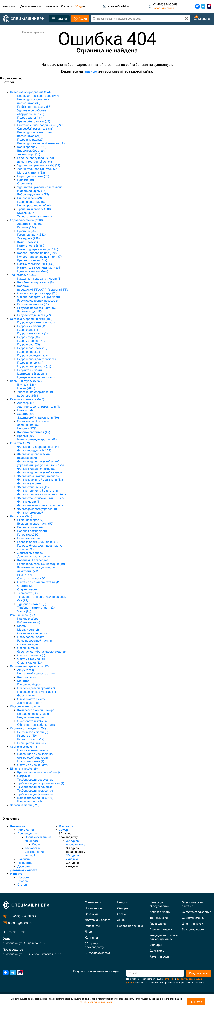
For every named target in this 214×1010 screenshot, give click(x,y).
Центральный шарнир (32, 373)
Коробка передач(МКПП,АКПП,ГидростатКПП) (42, 287)
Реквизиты (24, 862)
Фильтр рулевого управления (37, 509)
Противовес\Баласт (30, 637)
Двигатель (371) (21, 516)
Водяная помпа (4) (30, 527)
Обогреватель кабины (32, 721)
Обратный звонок (163, 8)
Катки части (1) (27, 242)
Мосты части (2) (28, 629)
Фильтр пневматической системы (40, 505)
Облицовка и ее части (32, 633)
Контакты (66, 826)
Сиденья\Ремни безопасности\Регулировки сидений (41, 649)
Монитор (23, 681)
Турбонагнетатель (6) (31, 604)
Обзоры (22, 881)
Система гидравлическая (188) (31, 319)
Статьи (22, 884)
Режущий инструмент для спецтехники (164, 937)
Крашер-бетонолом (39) (33, 121)
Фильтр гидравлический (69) (36, 468)
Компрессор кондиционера (35, 710)
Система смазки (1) (23, 746)
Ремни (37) (24, 574)
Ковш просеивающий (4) (34, 205)
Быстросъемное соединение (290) (40, 125)
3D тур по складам (72, 857)
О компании (25, 830)
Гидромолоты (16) (29, 117)
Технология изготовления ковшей (34, 851)
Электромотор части (31, 699)
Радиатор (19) (27, 735)
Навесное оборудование (159, 904)
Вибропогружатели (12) (33, 194)
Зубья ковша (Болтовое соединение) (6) (33, 423)
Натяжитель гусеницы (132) (35, 264)
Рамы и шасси (159, 956)
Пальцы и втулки (161, 929)
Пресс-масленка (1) (30, 761)
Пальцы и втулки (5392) (26, 381)
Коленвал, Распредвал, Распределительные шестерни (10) (41, 562)
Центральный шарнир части (36, 377)
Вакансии (23, 859)
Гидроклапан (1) (28, 329)
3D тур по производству (75, 842)
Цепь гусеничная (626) (32, 271)
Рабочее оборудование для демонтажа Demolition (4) (36, 159)
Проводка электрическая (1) (36, 692)
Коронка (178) (26, 428)
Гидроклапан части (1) (32, 333)
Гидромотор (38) (28, 337)
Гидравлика (158, 923)
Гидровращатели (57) (31, 201)
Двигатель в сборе (30, 553)
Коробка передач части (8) (35, 282)
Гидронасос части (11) (32, 348)
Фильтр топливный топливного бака (42, 494)
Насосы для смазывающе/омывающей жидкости (35, 755)
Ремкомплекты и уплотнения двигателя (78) (37, 569)
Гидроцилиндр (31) (30, 362)
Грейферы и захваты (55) (34, 106)
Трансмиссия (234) (23, 275)
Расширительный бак (31, 743)
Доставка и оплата (23, 870)
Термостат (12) (27, 593)
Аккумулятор (26, 670)
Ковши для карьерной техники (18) (41, 143)
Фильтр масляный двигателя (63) (40, 479)
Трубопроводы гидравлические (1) (40, 783)
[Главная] (25, 19)
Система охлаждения (196, 912)
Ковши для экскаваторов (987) (38, 95)
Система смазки (193, 917)
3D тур (63, 830)
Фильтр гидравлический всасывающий (33, 455)
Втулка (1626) (26, 384)
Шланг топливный (29, 801)
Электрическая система (192, 904)
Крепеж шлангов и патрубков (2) (39, 772)
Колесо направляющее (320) (37, 253)
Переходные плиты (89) (33, 176)
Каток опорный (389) (31, 245)
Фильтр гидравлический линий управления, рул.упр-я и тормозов (40, 463)
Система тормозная (31, 659)
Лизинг (37, 844)
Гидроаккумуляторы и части (36, 322)
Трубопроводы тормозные (35, 790)
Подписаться (198, 973)
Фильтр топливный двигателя (37, 490)
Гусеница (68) (26, 231)
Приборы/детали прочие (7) (36, 688)
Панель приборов (29, 684)
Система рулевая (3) (31, 655)
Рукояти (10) (25, 180)
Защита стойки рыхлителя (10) (38, 417)
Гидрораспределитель (32, 355)
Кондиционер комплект (33, 713)
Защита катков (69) (30, 223)
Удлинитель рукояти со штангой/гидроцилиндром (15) (39, 189)
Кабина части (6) (28, 622)
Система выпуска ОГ (31, 578)
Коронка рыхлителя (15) (33, 432)
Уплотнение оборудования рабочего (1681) (35, 393)
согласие (168, 978)
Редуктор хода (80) (29, 311)
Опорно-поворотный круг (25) (37, 293)
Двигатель (157, 950)
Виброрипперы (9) (29, 198)
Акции (121, 920)
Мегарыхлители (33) (31, 172)
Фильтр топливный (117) (33, 487)
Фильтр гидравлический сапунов (39, 472)
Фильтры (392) (20, 443)
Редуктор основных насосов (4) (38, 300)
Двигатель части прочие (34, 556)
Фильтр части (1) (28, 501)
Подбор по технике (130, 926)
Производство (27, 833)
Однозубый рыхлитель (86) (35, 128)
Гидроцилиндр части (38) (34, 366)
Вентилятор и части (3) (32, 732)
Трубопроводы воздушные (35, 779)
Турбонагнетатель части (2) (36, 607)
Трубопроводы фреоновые (35, 794)
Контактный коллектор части (37, 673)
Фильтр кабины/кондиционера (38, 476)
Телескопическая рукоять (34, 216)
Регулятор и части (29, 370)
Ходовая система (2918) (26, 220)
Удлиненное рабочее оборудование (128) (31, 112)
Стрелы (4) (24, 183)
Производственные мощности (38, 839)
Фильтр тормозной (30, 512)
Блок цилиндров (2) (30, 520)
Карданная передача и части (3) (39, 278)
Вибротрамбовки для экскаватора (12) (31, 152)
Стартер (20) (25, 585)
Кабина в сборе (27, 618)
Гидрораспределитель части (36, 359)
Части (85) (24, 611)
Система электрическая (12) (29, 666)
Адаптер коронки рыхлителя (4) (38, 406)
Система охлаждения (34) (28, 728)
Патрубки (23, 776)
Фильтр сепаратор (29, 483)
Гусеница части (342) (31, 234)
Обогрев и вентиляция (25, 706)
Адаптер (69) (25, 403)
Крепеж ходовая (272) (32, 260)
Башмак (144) (26, 227)
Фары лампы (26, 695)
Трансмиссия (159, 917)
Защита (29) (25, 414)
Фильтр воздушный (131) (34, 450)
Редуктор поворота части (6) (36, 308)
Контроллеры (26, 677)
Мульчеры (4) (26, 212)
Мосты (21, 626)
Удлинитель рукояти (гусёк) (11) (38, 165)
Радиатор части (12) (30, 739)
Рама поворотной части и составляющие (34, 642)
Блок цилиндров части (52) (35, 523)
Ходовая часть (160, 912)
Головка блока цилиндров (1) (37, 542)
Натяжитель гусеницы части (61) (39, 267)
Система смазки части (32, 765)
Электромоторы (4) (30, 702)
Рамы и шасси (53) (22, 615)
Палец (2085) (26, 388)
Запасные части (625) (24, 805)
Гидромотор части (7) (31, 340)
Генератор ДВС (27, 534)
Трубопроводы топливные (34, 787)
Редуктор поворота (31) (33, 304)
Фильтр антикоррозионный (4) (38, 447)
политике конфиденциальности (96, 1002)
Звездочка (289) (28, 238)
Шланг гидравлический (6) (35, 798)
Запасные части (193, 929)
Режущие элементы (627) (27, 399)
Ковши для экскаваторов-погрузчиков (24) (34, 134)
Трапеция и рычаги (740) (34, 209)
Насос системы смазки (33, 750)
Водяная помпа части (32, 531)
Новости (16, 873)
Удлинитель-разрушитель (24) (37, 169)
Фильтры (156, 945)
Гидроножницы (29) (30, 139)
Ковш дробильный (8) (31, 147)
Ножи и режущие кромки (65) (37, 439)
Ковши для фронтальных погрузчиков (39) (34, 101)
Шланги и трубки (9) (24, 768)
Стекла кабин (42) (29, 662)
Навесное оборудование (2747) (31, 92)
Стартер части (27, 589)
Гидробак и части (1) (31, 326)
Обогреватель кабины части (36, 724)
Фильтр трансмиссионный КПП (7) (40, 498)
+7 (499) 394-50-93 (165, 4)
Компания (17, 826)
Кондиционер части (30, 717)
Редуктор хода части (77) (34, 315)
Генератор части (28, 538)
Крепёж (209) (26, 436)
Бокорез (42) (25, 410)
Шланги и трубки (193, 923)
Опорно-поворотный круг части (38, 297)
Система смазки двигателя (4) (38, 582)
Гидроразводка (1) (29, 351)
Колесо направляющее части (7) (39, 256)
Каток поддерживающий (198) (37, 249)
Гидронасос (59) (28, 344)
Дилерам (23, 866)
